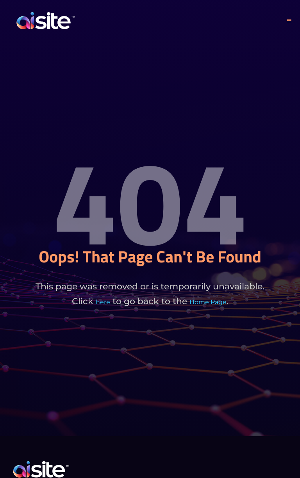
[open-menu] (289, 21)
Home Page (208, 302)
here (103, 302)
